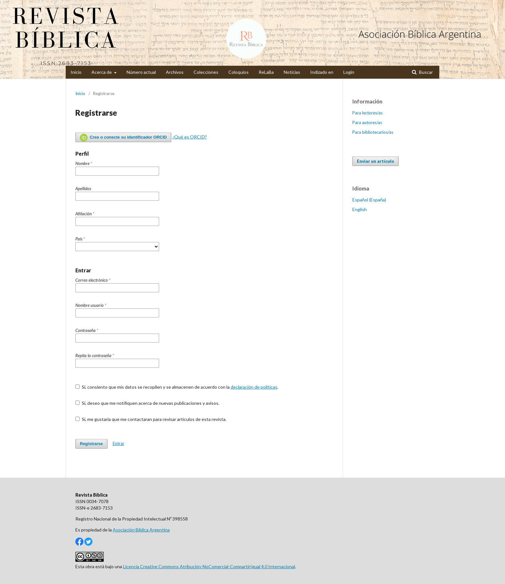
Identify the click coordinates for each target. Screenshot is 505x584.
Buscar (425, 72)
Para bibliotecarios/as (372, 132)
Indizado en (321, 72)
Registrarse (91, 443)
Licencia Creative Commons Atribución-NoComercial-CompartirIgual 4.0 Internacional (209, 566)
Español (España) (369, 199)
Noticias (292, 72)
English (359, 209)
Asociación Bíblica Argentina (141, 529)
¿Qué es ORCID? (189, 137)
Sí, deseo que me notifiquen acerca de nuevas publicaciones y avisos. (147, 403)
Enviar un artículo (375, 161)
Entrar (118, 443)
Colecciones (206, 72)
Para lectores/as (367, 112)
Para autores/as (367, 122)
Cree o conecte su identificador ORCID (123, 137)
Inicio (76, 72)
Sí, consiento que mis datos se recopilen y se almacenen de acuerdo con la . (176, 387)
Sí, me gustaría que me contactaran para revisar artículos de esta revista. (150, 419)
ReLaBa (266, 72)
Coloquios (238, 72)
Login (348, 72)
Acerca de (102, 72)
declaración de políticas (254, 387)
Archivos (175, 72)
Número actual (141, 72)
